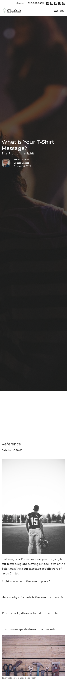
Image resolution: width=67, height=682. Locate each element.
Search (20, 3)
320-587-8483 (36, 3)
